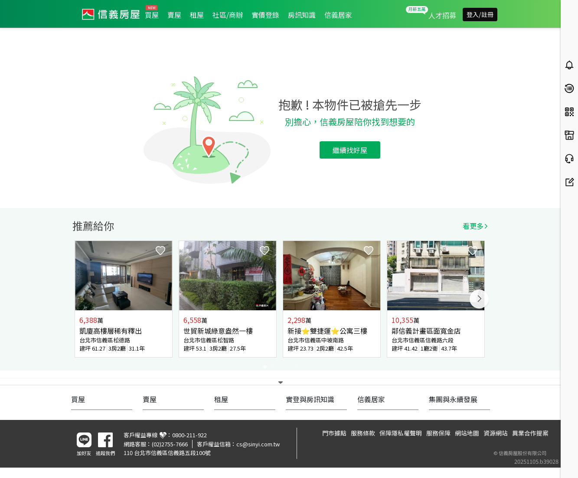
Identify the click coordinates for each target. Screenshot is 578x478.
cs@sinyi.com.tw (258, 444)
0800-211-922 (189, 435)
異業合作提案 (530, 433)
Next (479, 299)
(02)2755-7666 (170, 444)
